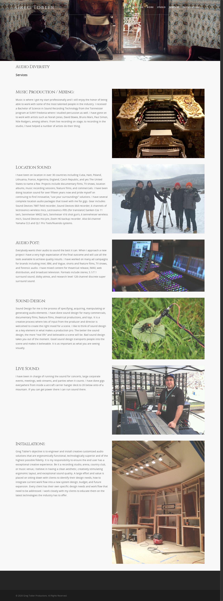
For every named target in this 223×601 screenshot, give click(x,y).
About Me (137, 7)
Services (174, 7)
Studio (161, 7)
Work (150, 7)
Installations (191, 7)
